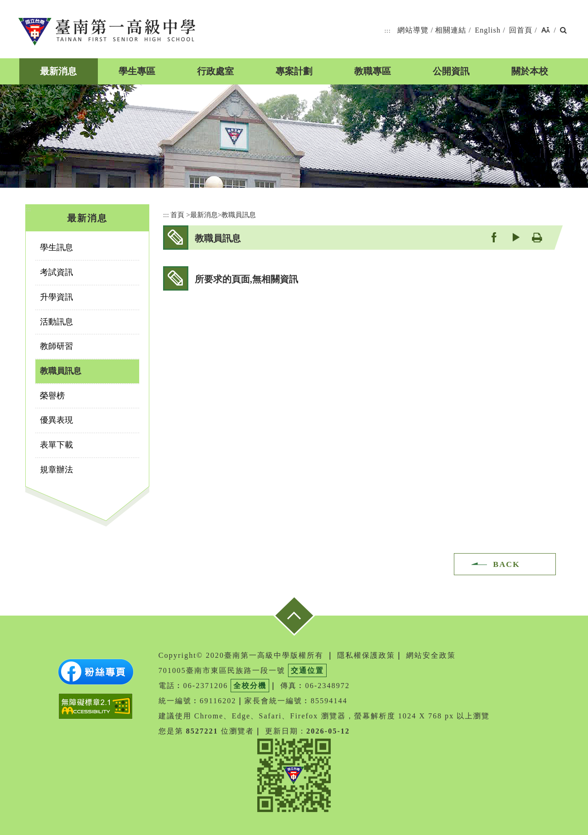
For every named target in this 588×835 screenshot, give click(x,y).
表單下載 (56, 444)
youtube (515, 237)
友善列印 (537, 237)
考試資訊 (56, 272)
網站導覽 (413, 30)
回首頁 (520, 30)
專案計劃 (294, 71)
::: (387, 30)
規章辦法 (56, 469)
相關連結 (450, 30)
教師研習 (56, 346)
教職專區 (372, 71)
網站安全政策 (431, 655)
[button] (545, 30)
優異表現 (56, 420)
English (488, 30)
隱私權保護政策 (366, 655)
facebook (494, 237)
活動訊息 (56, 321)
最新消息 (58, 71)
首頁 (177, 215)
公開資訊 (451, 71)
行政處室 (215, 71)
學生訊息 (56, 247)
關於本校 (529, 71)
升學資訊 (56, 297)
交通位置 (307, 670)
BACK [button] (506, 564)
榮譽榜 (52, 395)
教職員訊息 (60, 370)
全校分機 (249, 685)
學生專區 (137, 71)
